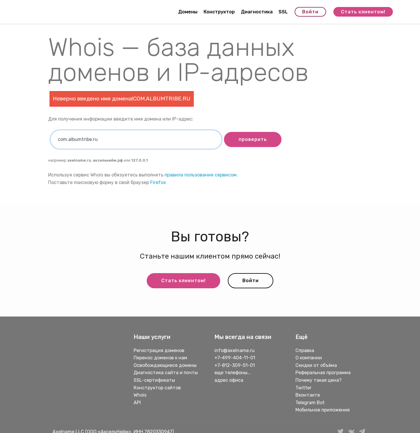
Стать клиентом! (363, 12)
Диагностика (257, 12)
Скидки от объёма (316, 365)
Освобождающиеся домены (165, 365)
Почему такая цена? (318, 380)
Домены (187, 12)
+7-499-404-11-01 (234, 357)
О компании (308, 357)
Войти (310, 12)
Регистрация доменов (159, 350)
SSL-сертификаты (155, 380)
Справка (304, 350)
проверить (253, 139)
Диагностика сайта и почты (166, 372)
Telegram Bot (310, 402)
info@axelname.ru (234, 350)
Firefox (158, 182)
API (137, 402)
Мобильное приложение (322, 410)
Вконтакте (307, 395)
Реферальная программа (323, 372)
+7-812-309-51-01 (234, 365)
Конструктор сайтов (157, 387)
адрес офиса (228, 380)
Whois (140, 395)
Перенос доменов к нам (160, 357)
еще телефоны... (232, 372)
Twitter (303, 387)
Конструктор (219, 12)
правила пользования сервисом (200, 175)
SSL (283, 12)
